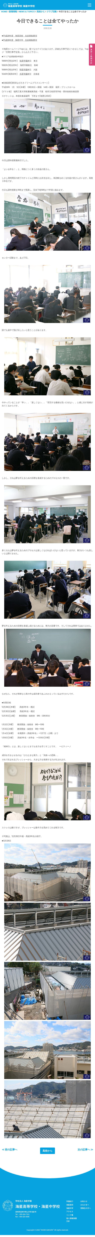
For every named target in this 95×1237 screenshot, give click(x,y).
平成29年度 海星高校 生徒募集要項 (20, 35)
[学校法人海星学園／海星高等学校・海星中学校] (19, 5)
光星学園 (24, 74)
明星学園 (23, 69)
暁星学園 (24, 61)
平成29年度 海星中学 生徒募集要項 (20, 40)
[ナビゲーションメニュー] (89, 5)
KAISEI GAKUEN (47, 1232)
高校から (47, 1153)
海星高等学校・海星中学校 (37, 1208)
